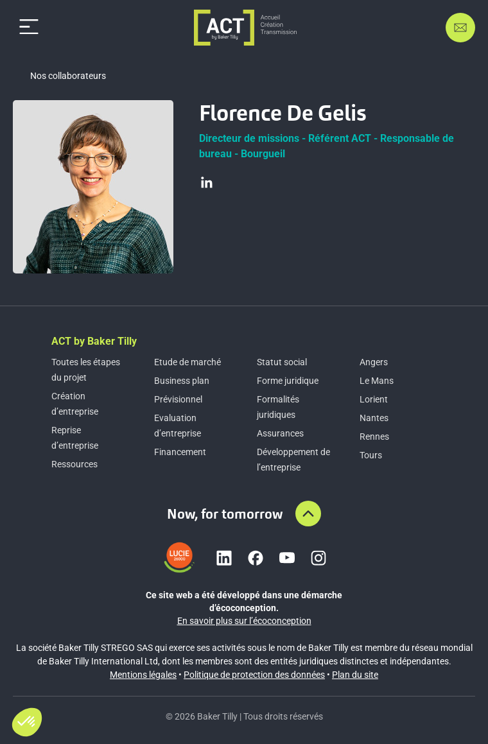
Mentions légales (143, 675)
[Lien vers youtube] (287, 558)
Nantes (374, 418)
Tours (371, 455)
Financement (180, 452)
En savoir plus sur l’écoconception (244, 621)
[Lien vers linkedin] (224, 558)
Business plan (181, 381)
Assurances (280, 433)
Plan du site (355, 675)
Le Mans (377, 381)
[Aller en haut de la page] (308, 513)
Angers (374, 362)
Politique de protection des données (254, 675)
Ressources (74, 464)
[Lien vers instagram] (318, 558)
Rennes (374, 436)
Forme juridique (287, 381)
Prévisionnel (178, 399)
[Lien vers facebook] (255, 558)
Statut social (282, 362)
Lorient (374, 399)
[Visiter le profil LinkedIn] (206, 182)
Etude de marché (187, 362)
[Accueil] (245, 28)
